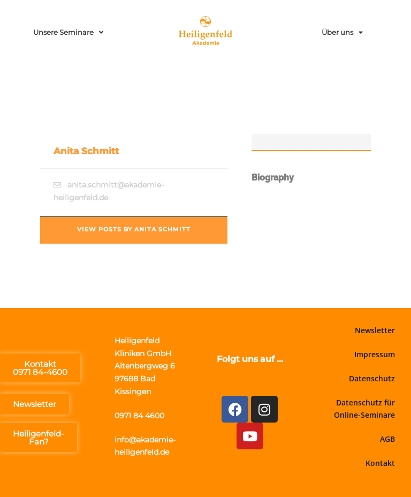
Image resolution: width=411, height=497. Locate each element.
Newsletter (375, 330)
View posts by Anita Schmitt (134, 229)
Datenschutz (372, 378)
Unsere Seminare (68, 32)
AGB (387, 439)
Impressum (374, 354)
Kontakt (380, 463)
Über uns (342, 32)
